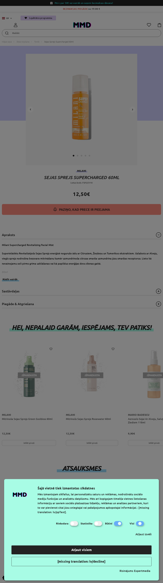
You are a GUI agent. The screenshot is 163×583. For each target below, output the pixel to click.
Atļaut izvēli (143, 534)
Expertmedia (142, 570)
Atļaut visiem (81, 550)
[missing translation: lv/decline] (81, 561)
